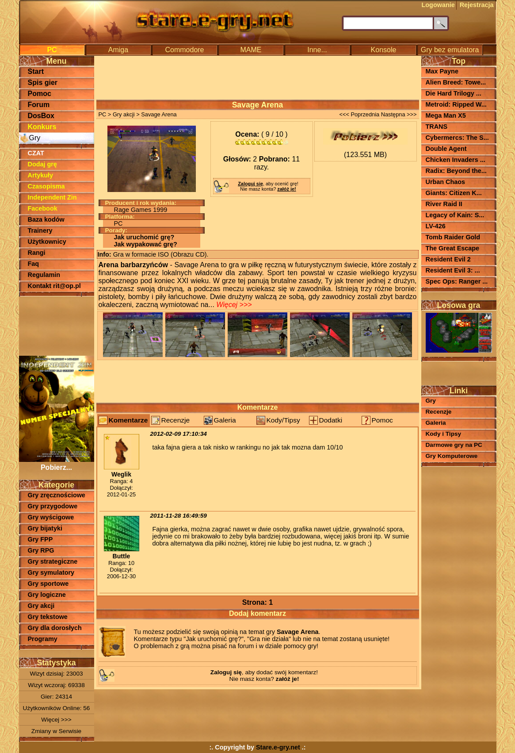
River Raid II (444, 203)
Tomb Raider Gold (453, 237)
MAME (251, 50)
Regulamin (44, 274)
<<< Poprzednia (359, 114)
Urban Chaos (445, 181)
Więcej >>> (56, 719)
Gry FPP (40, 539)
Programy (42, 638)
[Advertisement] (56, 325)
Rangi (37, 252)
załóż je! (286, 189)
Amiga (118, 50)
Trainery (40, 230)
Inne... (317, 50)
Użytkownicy (47, 241)
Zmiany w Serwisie (56, 731)
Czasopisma (46, 186)
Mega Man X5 (446, 115)
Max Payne (442, 71)
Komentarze (128, 420)
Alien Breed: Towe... (456, 82)
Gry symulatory (51, 572)
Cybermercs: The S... (457, 137)
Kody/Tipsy (283, 420)
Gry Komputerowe (452, 456)
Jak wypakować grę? (145, 244)
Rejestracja (477, 4)
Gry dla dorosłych (55, 627)
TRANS (437, 126)
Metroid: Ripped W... (456, 104)
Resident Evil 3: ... (453, 270)
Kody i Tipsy (444, 433)
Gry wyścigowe (51, 517)
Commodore (184, 50)
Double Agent (446, 148)
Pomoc (39, 93)
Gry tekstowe (48, 616)
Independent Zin (52, 197)
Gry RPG (41, 550)
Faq (33, 263)
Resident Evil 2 (448, 259)
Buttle (121, 556)
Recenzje (175, 420)
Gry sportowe (48, 583)
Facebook (42, 208)
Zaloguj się (250, 183)
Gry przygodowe (53, 506)
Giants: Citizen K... (454, 192)
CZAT (36, 153)
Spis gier (43, 82)
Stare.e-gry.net (278, 747)
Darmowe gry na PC (454, 445)
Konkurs (42, 127)
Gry (35, 138)
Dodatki (331, 420)
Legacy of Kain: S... (455, 215)
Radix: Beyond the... (456, 170)
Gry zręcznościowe (56, 495)
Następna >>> (399, 114)
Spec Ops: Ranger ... (457, 281)
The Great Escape (453, 248)
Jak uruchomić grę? (144, 237)
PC (52, 50)
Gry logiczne (47, 594)
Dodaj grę (42, 164)
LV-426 (436, 226)
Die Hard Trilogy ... (453, 93)
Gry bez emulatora (450, 50)
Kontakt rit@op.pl (54, 285)
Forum (39, 104)
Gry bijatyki (45, 528)
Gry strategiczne (53, 561)
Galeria (225, 420)
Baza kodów (46, 219)
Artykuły (40, 175)
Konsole (384, 50)
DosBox (41, 115)
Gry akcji (41, 605)
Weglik (121, 474)
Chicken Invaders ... (455, 159)
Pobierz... (56, 463)
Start (36, 71)
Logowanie (438, 4)
